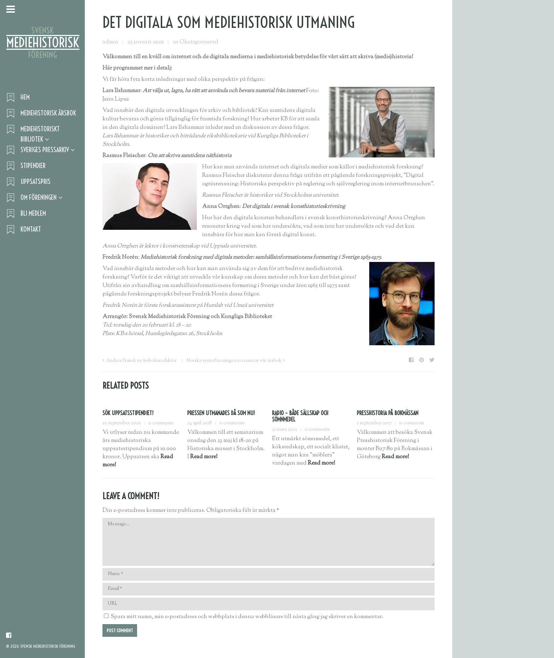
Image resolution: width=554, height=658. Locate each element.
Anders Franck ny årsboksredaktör (141, 361)
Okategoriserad (198, 42)
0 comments (160, 423)
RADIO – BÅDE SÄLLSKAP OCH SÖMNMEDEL (300, 416)
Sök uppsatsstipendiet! (127, 413)
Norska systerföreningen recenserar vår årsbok (234, 361)
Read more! (204, 457)
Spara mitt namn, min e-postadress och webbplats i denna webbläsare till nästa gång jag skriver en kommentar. (247, 617)
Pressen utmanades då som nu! (221, 413)
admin (110, 42)
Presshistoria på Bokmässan (387, 413)
